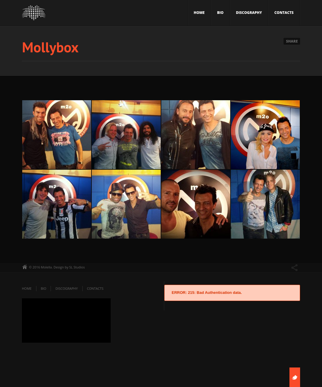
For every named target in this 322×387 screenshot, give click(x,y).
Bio (220, 12)
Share (292, 41)
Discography (249, 12)
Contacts (284, 12)
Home (199, 12)
